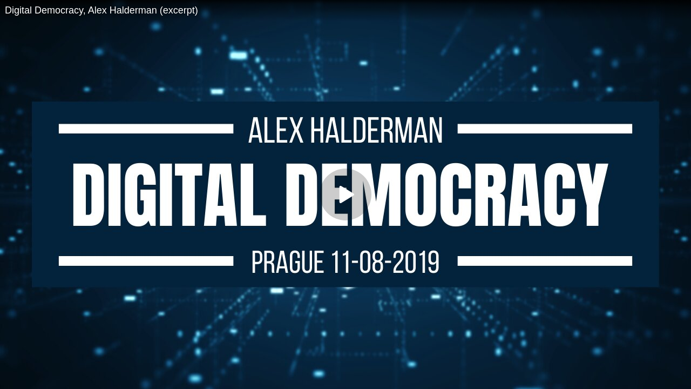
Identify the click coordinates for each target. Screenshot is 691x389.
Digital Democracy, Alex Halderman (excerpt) (101, 10)
